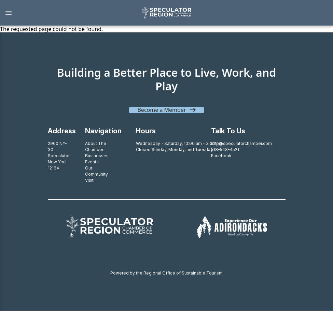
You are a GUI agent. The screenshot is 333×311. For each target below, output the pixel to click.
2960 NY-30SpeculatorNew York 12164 (59, 156)
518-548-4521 (225, 149)
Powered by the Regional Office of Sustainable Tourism (166, 273)
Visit (89, 180)
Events (92, 161)
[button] (67, 13)
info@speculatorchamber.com (241, 143)
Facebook (221, 155)
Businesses (97, 155)
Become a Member (161, 110)
